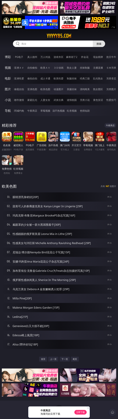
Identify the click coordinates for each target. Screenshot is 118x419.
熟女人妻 (72, 67)
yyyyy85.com (59, 36)
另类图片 (111, 89)
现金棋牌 (98, 57)
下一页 (64, 359)
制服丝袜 (72, 78)
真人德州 (32, 57)
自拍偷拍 (32, 67)
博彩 (8, 57)
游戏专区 (58, 57)
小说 (8, 100)
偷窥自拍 (19, 89)
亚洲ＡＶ (19, 67)
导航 (8, 111)
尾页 (75, 359)
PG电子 (19, 57)
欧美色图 (45, 89)
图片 (8, 89)
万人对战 (45, 57)
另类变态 (111, 78)
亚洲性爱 (19, 78)
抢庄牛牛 (111, 57)
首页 (43, 359)
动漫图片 (58, 89)
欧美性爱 (58, 78)
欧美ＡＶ (45, 67)
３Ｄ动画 (58, 67)
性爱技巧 (111, 100)
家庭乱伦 (32, 100)
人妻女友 (45, 100)
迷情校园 (72, 100)
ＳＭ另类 (111, 67)
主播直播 (98, 67)
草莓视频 (45, 110)
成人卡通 (45, 78)
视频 (8, 68)
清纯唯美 (85, 89)
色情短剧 (85, 110)
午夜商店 (32, 110)
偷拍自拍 (32, 78)
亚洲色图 (32, 89)
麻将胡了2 (71, 57)
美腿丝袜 (72, 89)
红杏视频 (72, 110)
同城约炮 (19, 110)
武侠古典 (58, 100)
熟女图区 (98, 89)
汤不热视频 (58, 110)
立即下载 (80, 412)
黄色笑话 (98, 100)
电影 (8, 78)
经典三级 (85, 78)
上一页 (53, 359)
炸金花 (84, 57)
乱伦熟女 (98, 78)
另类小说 (85, 100)
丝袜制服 (85, 67)
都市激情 (19, 100)
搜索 (98, 43)
